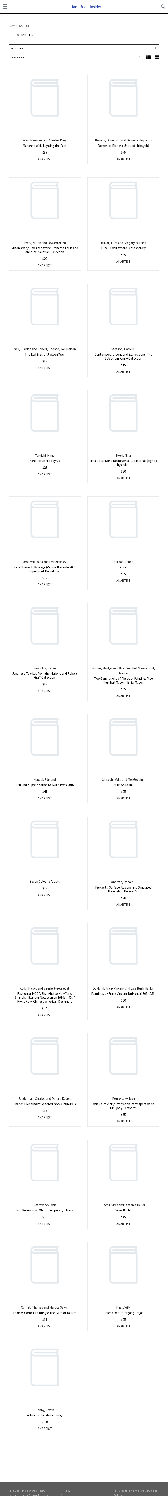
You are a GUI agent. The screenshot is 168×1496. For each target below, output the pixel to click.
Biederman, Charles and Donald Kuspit (45, 1098)
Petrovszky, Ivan (123, 1098)
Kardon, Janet (123, 562)
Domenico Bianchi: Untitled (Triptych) (123, 146)
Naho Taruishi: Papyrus (44, 461)
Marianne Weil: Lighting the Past (44, 146)
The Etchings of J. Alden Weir (45, 354)
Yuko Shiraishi (123, 785)
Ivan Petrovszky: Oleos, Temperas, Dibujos (45, 1210)
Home (12, 26)
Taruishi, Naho (44, 455)
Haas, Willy (123, 1307)
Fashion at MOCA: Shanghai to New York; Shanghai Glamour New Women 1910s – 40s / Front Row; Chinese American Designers (45, 998)
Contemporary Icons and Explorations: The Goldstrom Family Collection (123, 356)
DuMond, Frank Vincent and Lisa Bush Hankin (123, 988)
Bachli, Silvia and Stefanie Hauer (123, 1205)
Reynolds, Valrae (44, 668)
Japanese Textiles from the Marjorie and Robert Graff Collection (44, 675)
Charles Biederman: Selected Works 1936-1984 (44, 1104)
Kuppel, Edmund (44, 779)
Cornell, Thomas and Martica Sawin (44, 1307)
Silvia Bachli (123, 1210)
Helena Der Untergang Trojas (123, 1313)
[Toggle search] (163, 6)
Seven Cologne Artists (45, 881)
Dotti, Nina (123, 455)
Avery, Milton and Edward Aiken (45, 243)
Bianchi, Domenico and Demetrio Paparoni (123, 140)
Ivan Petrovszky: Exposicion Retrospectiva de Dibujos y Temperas (123, 1106)
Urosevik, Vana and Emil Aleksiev (44, 562)
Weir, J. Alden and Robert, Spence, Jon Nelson (44, 349)
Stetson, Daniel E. (123, 349)
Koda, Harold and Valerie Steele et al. (45, 988)
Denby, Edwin (44, 1410)
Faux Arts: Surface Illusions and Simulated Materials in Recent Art (123, 889)
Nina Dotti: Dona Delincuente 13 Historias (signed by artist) (123, 463)
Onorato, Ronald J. (123, 882)
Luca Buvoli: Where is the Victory (123, 248)
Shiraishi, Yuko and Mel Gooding (123, 779)
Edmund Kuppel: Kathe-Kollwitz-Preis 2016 (45, 785)
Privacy (65, 1490)
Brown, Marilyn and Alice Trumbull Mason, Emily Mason (123, 670)
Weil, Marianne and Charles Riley (44, 140)
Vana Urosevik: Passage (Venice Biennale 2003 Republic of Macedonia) (45, 569)
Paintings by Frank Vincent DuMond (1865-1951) (123, 994)
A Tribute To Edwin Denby (44, 1415)
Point (123, 567)
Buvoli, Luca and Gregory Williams (123, 243)
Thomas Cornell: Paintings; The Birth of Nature (45, 1313)
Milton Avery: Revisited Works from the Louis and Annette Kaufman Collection (44, 250)
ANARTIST (26, 35)
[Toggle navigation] (5, 6)
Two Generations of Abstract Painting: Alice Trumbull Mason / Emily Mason (123, 680)
